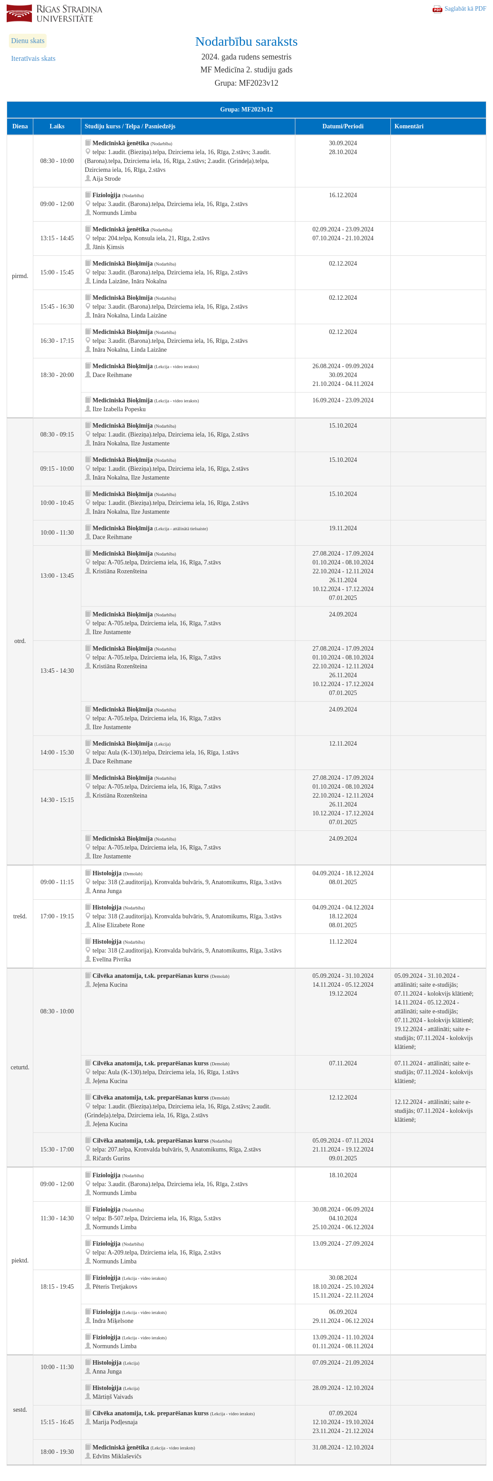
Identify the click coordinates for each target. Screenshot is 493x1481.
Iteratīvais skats (33, 58)
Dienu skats (27, 40)
